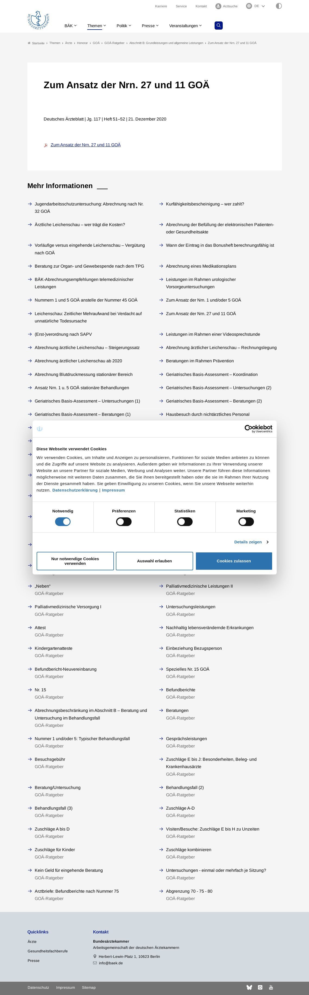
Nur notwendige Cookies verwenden (75, 561)
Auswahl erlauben (154, 561)
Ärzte (32, 942)
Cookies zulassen (234, 561)
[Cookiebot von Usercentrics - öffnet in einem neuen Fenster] (249, 428)
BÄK (69, 25)
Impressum (113, 490)
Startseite (36, 43)
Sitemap (89, 988)
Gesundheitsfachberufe (48, 951)
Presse (152, 25)
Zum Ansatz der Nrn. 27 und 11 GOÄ (86, 145)
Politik (125, 25)
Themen (96, 25)
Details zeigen (248, 542)
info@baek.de (111, 963)
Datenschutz (38, 988)
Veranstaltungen (189, 25)
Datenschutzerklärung (75, 490)
